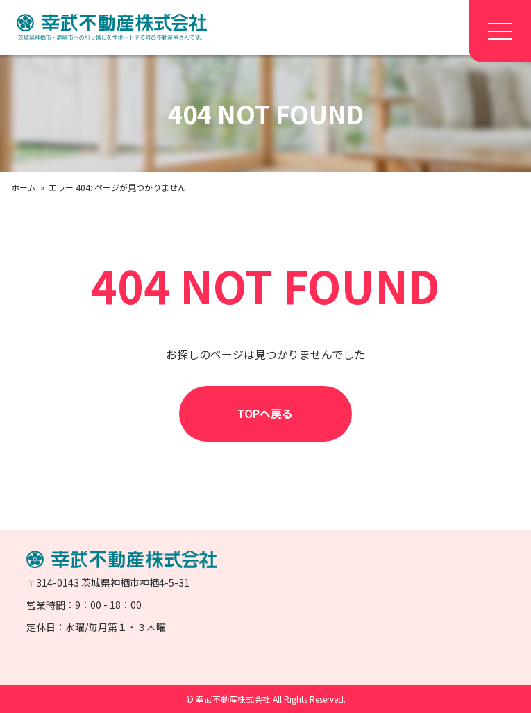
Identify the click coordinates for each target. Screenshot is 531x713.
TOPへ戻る (265, 413)
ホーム (23, 187)
